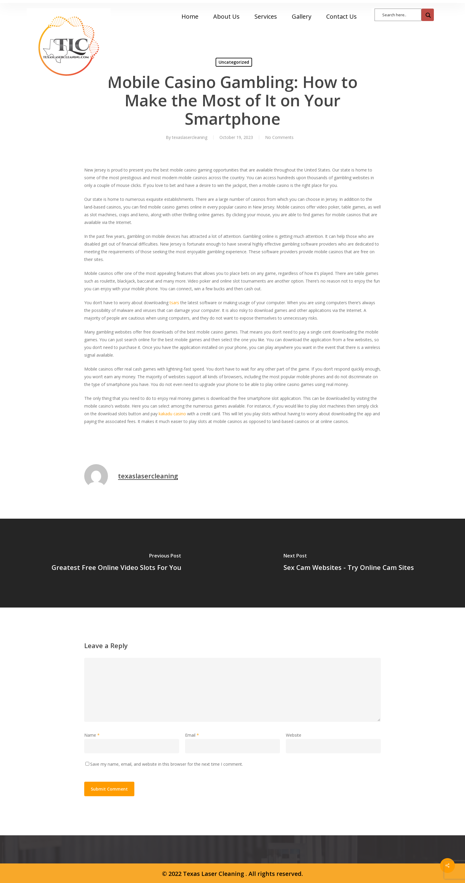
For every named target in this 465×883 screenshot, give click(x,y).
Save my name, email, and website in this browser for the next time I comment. (166, 764)
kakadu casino (172, 413)
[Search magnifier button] (427, 15)
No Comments (279, 137)
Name (92, 735)
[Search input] (401, 14)
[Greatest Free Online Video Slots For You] (116, 563)
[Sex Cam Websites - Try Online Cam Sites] (348, 563)
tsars (174, 302)
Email (192, 735)
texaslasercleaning (189, 137)
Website (293, 735)
